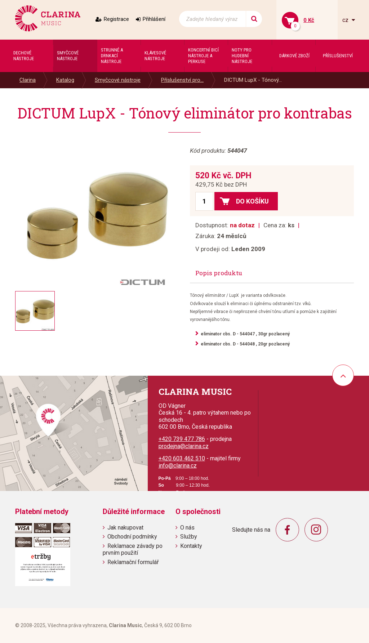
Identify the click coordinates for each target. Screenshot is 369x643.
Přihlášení (154, 19)
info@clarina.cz (178, 465)
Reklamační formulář (133, 562)
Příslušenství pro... (182, 80)
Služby (188, 536)
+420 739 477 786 (182, 439)
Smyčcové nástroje (118, 80)
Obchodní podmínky (132, 536)
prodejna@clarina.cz (184, 446)
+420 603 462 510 (182, 458)
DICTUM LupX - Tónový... (253, 80)
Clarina (27, 80)
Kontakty (191, 545)
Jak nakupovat (125, 527)
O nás (187, 527)
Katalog (65, 80)
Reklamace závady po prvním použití (133, 549)
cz (346, 20)
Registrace (116, 19)
